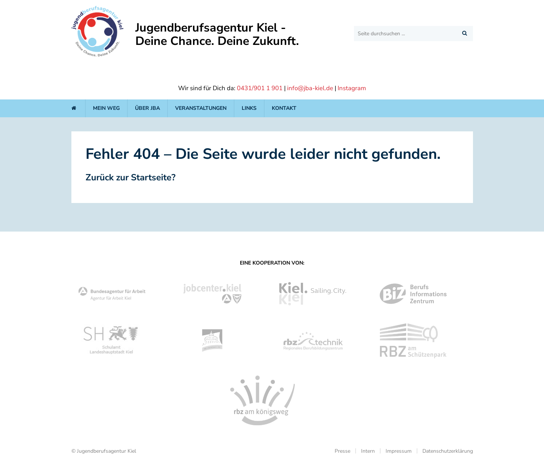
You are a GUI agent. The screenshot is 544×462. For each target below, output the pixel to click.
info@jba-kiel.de (310, 88)
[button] (464, 33)
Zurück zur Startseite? (131, 177)
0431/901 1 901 (260, 88)
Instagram (352, 88)
